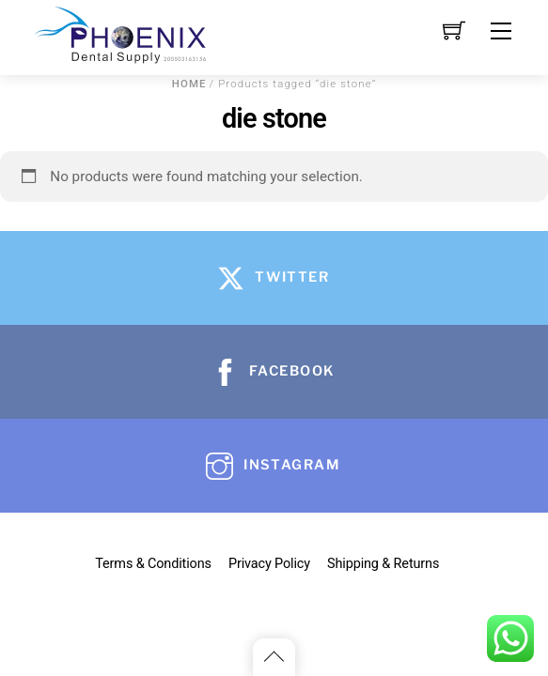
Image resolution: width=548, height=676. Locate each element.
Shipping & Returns (383, 564)
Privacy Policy (269, 564)
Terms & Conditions (153, 564)
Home (189, 83)
